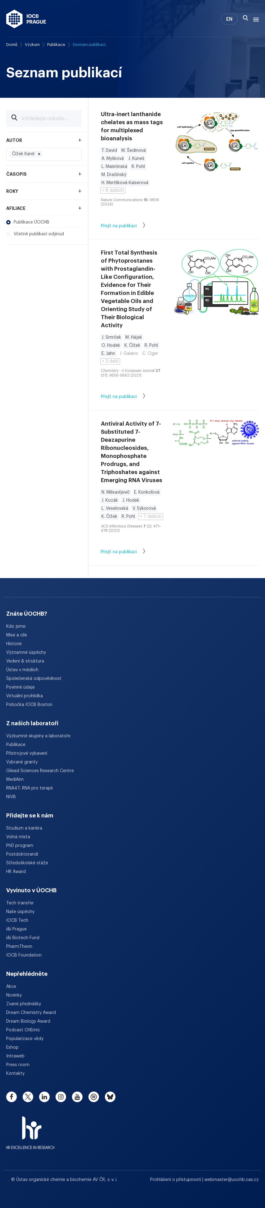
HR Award (16, 872)
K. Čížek (132, 345)
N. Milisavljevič (115, 492)
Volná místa (18, 837)
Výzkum (32, 45)
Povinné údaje (20, 687)
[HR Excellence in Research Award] (30, 1128)
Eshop (12, 1047)
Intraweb (15, 1056)
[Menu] (255, 19)
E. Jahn (108, 353)
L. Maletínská (114, 167)
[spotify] (93, 1097)
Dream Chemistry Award (31, 1013)
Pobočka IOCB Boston (29, 705)
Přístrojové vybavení (26, 753)
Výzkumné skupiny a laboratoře (38, 736)
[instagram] (61, 1097)
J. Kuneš (136, 158)
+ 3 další (110, 361)
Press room (17, 1065)
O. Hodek (110, 345)
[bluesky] (110, 1097)
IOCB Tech (17, 920)
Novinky (14, 995)
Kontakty (15, 1073)
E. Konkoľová (146, 492)
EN (229, 19)
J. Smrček (111, 337)
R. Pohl (138, 167)
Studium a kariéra (24, 828)
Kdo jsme (15, 626)
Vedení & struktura (25, 661)
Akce (11, 986)
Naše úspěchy (20, 912)
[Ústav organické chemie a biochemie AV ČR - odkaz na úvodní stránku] (26, 19)
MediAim (15, 779)
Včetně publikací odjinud (35, 234)
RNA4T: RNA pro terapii (29, 788)
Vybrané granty (22, 762)
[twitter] (28, 1097)
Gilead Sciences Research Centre (40, 771)
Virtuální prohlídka (24, 696)
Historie (14, 644)
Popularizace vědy (24, 1039)
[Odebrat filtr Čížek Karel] (39, 154)
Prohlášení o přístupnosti (176, 1180)
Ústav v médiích (22, 670)
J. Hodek (130, 500)
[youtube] (77, 1097)
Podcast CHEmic (23, 1030)
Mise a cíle (16, 635)
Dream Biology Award (28, 1021)
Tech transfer (20, 903)
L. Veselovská (114, 508)
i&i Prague (16, 929)
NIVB (11, 797)
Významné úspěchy (26, 652)
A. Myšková (112, 158)
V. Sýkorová (144, 508)
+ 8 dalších (113, 190)
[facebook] (11, 1097)
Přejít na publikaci (129, 226)
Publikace (56, 45)
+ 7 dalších (151, 516)
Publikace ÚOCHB (27, 222)
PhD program (19, 846)
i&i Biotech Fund (22, 938)
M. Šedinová (133, 150)
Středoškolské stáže (27, 863)
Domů (11, 45)
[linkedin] (44, 1097)
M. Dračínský (113, 175)
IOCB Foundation (24, 955)
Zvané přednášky (23, 1004)
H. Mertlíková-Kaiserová (124, 183)
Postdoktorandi (22, 854)
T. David (109, 150)
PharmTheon (19, 946)
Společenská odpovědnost (33, 678)
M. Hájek (133, 337)
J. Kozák (109, 500)
